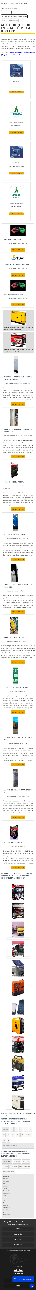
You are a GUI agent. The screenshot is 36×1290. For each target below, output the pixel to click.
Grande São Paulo (24, 1166)
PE (13, 1134)
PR (30, 1129)
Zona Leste (13, 1166)
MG (16, 1129)
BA (17, 1134)
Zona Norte (17, 1161)
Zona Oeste (26, 1161)
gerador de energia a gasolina (9, 20)
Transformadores (29, 52)
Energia (11, 52)
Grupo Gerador (7, 55)
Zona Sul (5, 1166)
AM (4, 1140)
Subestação (17, 55)
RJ (11, 1129)
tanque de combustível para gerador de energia (14, 16)
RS (8, 1134)
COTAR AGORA (16, 92)
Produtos (18, 1239)
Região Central (7, 1161)
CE (22, 1134)
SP (26, 1129)
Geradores (18, 52)
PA (8, 1140)
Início (18, 1228)
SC (4, 1134)
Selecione (5, 1129)
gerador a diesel (6, 12)
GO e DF (28, 1134)
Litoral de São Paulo (8, 1171)
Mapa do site (18, 1245)
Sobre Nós (18, 1234)
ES (21, 1129)
